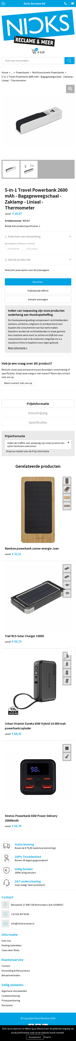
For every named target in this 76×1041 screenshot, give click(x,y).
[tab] (38, 404)
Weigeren (47, 1037)
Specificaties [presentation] (38, 422)
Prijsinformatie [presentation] (38, 403)
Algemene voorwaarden (14, 990)
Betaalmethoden (11, 975)
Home (5, 72)
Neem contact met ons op (18, 383)
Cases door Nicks (10, 950)
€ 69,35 (13, 734)
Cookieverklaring (11, 995)
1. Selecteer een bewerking (23, 236)
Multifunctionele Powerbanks (48, 72)
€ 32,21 (13, 554)
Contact (6, 965)
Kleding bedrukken (12, 945)
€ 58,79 (13, 826)
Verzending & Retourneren (16, 970)
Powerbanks (22, 72)
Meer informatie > (17, 347)
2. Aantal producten (18, 259)
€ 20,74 (13, 641)
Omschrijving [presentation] (38, 413)
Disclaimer (7, 1005)
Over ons (6, 940)
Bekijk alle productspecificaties (22, 226)
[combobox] (33, 60)
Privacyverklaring (11, 1000)
